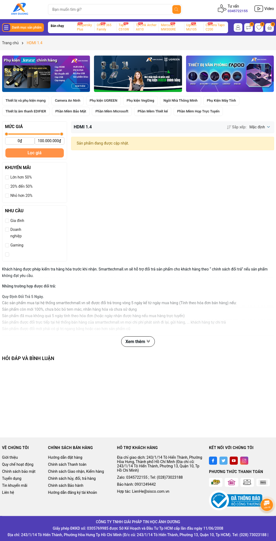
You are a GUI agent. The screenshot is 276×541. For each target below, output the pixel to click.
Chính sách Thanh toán (67, 464)
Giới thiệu (10, 457)
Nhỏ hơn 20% (22, 195)
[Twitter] (223, 461)
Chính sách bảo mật (19, 471)
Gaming (17, 245)
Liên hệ (8, 492)
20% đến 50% (22, 186)
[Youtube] (234, 461)
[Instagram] (244, 461)
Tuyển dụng (12, 478)
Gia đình (17, 220)
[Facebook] (213, 461)
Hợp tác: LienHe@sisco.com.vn (143, 491)
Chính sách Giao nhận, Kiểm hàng (76, 471)
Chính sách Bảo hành (65, 485)
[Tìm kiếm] (176, 9)
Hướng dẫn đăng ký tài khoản (72, 492)
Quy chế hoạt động (18, 464)
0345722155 (238, 11)
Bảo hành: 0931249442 (136, 484)
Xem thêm (138, 341)
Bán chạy (57, 26)
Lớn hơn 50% (21, 177)
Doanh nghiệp (16, 232)
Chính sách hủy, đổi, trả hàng (72, 478)
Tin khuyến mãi (14, 485)
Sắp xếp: (236, 127)
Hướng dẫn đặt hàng (65, 457)
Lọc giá (34, 152)
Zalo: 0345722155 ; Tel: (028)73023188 (150, 477)
